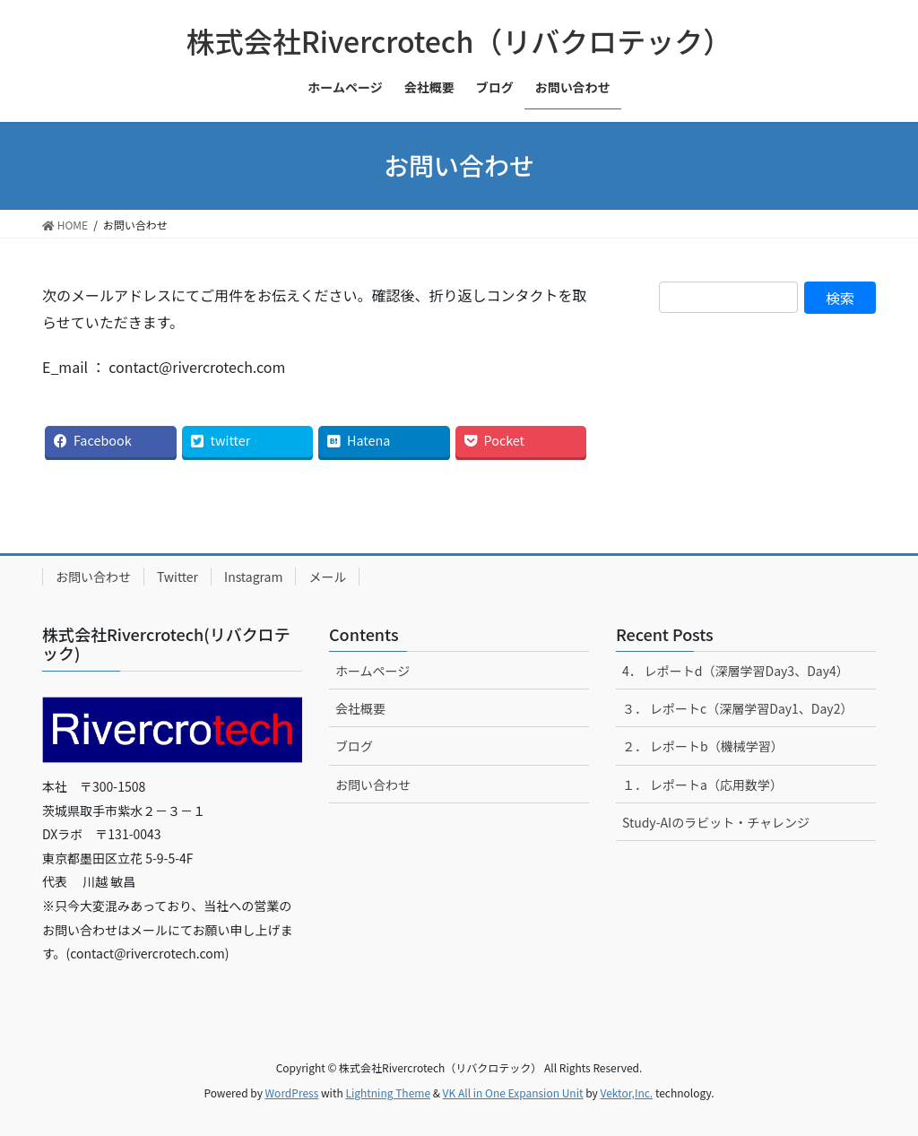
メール (327, 576)
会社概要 (360, 708)
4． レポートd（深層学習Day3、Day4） (735, 671)
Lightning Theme (387, 1092)
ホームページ (372, 671)
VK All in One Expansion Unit (513, 1092)
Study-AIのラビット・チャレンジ (716, 822)
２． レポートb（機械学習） (703, 746)
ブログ (354, 746)
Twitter (177, 576)
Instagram (253, 576)
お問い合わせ (93, 576)
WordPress (292, 1092)
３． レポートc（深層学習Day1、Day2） (737, 708)
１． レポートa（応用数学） (702, 784)
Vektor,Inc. (626, 1092)
